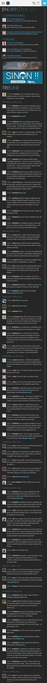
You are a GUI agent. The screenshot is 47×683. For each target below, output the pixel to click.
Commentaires (13, 15)
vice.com (22, 116)
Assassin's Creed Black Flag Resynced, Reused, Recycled (25, 32)
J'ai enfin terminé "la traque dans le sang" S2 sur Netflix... (23, 44)
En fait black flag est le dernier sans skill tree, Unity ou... (23, 34)
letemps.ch (25, 448)
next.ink (35, 287)
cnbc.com (22, 193)
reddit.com (23, 597)
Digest (30, 9)
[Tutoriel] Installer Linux (14, 25)
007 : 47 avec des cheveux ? (16, 19)
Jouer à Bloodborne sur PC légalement (19, 49)
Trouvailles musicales (14, 56)
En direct (12, 9)
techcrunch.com (21, 306)
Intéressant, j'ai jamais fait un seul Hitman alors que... (22, 21)
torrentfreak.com (13, 582)
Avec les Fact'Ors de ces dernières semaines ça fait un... (22, 57)
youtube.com (27, 392)
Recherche (34, 3)
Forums (8, 39)
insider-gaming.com (23, 477)
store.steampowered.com (14, 293)
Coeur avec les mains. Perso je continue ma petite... (21, 27)
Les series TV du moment (15, 43)
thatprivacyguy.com (29, 438)
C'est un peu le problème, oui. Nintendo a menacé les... (22, 51)
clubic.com (20, 639)
